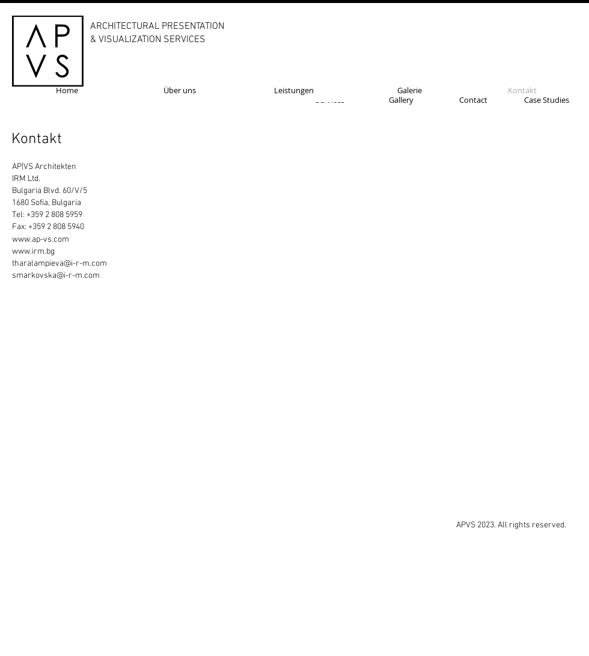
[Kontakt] (522, 90)
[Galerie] (409, 90)
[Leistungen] (294, 90)
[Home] (66, 90)
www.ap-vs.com (40, 240)
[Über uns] (179, 90)
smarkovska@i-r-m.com (56, 276)
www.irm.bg (33, 252)
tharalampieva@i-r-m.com (59, 264)
